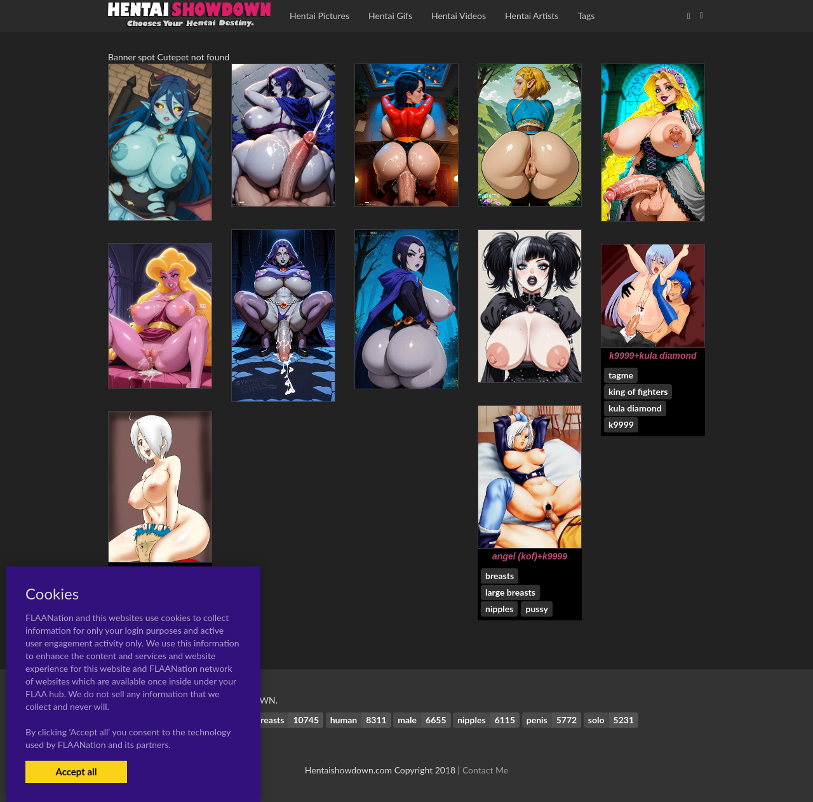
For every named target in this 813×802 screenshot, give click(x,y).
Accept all (76, 771)
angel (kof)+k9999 (529, 556)
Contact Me (485, 770)
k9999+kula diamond (652, 356)
